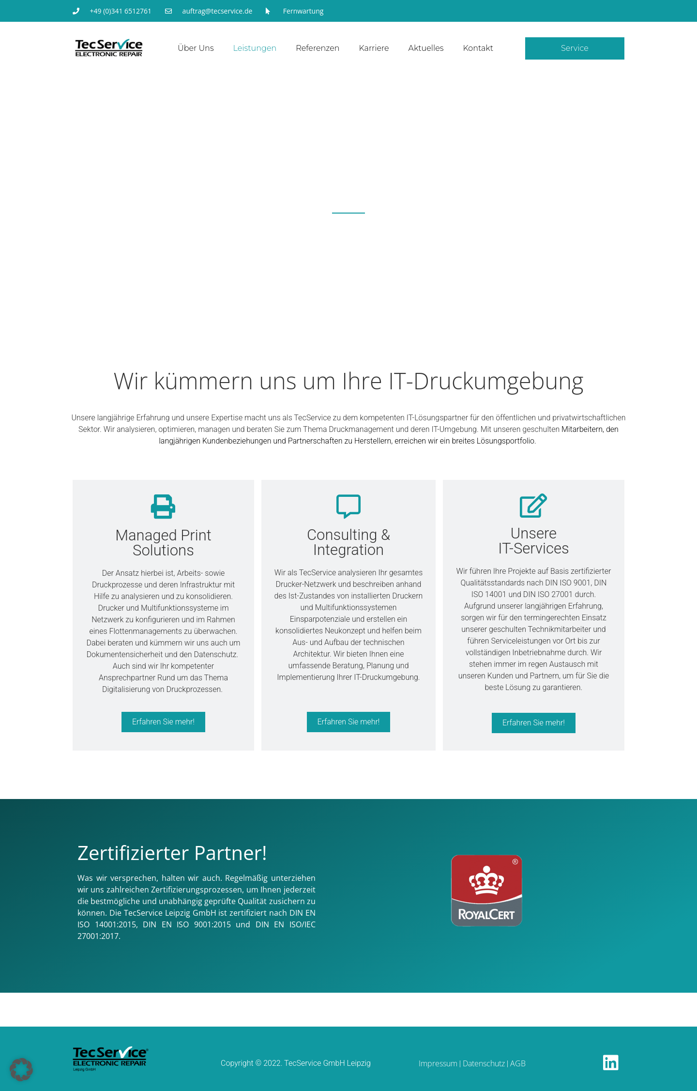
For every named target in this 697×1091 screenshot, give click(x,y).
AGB (518, 1063)
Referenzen (317, 48)
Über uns (196, 48)
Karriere (374, 48)
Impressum (438, 1063)
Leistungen (255, 48)
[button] (21, 1069)
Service (575, 48)
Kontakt (478, 48)
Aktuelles (426, 48)
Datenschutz (484, 1063)
